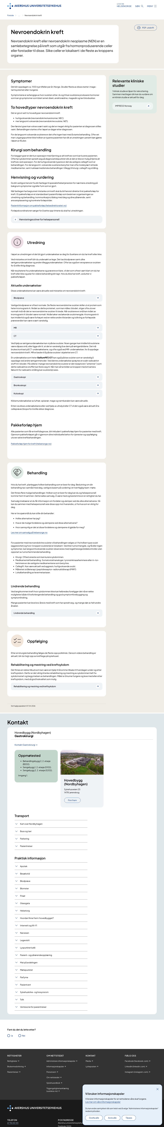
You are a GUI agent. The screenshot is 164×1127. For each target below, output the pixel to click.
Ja (12, 1037)
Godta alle (94, 1117)
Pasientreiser (26, 848)
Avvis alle (112, 1117)
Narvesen (24, 935)
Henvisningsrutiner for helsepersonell (39, 219)
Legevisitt (25, 942)
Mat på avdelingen (28, 964)
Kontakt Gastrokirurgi (25, 746)
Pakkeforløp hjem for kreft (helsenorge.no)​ (31, 443)
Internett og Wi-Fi (28, 927)
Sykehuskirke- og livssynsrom (34, 994)
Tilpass (129, 1117)
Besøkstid (25, 875)
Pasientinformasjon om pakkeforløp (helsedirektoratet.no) (39, 205)
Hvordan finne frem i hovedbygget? (37, 920)
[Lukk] (157, 1089)
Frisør (22, 898)
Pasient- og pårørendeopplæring (36, 957)
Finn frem (72, 802)
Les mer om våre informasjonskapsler (102, 1102)
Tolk (22, 1001)
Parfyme (24, 979)
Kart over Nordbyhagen (31, 826)
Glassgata (25, 905)
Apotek (23, 868)
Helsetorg (25, 912)
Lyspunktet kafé (27, 949)
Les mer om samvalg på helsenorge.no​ (29, 532)
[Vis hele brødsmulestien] (19, 15)
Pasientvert (25, 986)
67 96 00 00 (12, 1125)
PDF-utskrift (148, 27)
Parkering (24, 840)
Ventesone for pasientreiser (33, 1009)
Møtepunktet (26, 972)
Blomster (24, 890)
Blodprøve (25, 883)
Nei (23, 1037)
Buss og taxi (25, 833)
